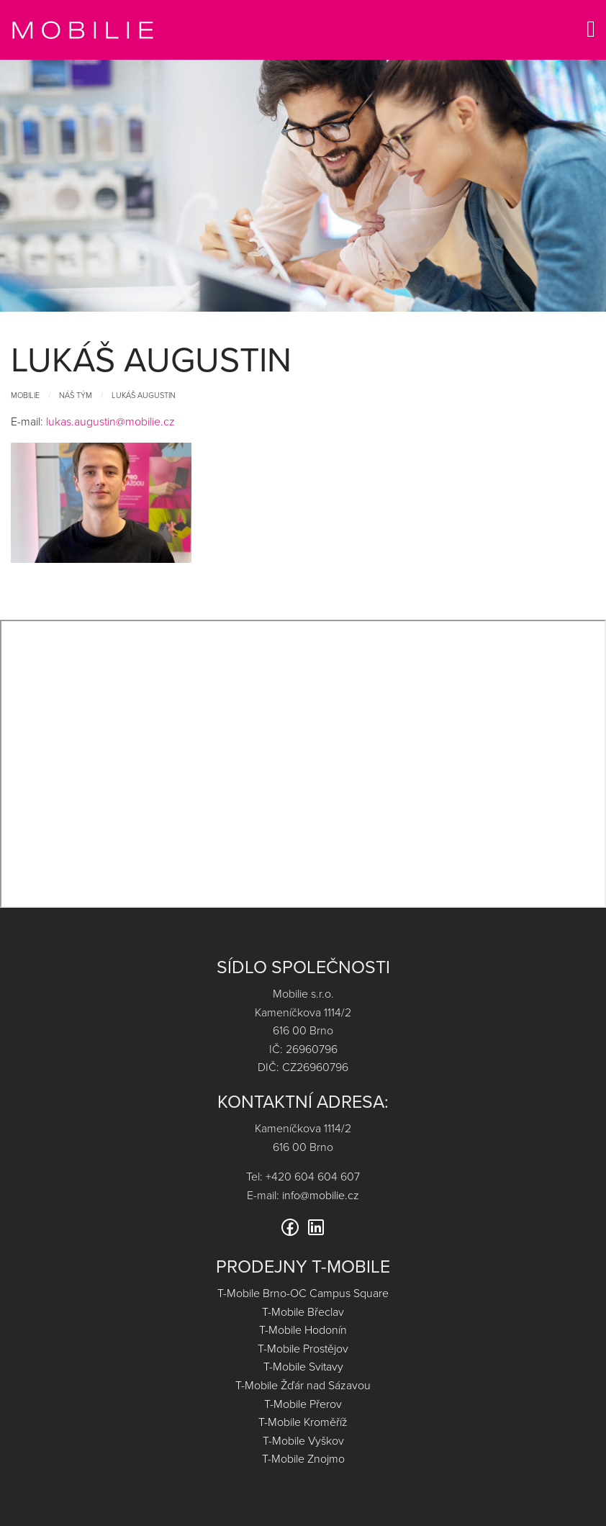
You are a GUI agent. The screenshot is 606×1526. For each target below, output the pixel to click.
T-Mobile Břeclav (303, 1311)
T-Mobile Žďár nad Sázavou (303, 1385)
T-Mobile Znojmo (303, 1458)
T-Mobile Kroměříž (303, 1422)
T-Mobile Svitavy (303, 1366)
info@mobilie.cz (320, 1195)
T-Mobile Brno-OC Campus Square (303, 1293)
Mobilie (25, 394)
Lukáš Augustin (144, 394)
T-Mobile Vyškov (303, 1440)
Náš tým (75, 394)
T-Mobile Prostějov (303, 1348)
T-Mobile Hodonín (303, 1329)
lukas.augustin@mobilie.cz (110, 421)
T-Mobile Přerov (303, 1404)
